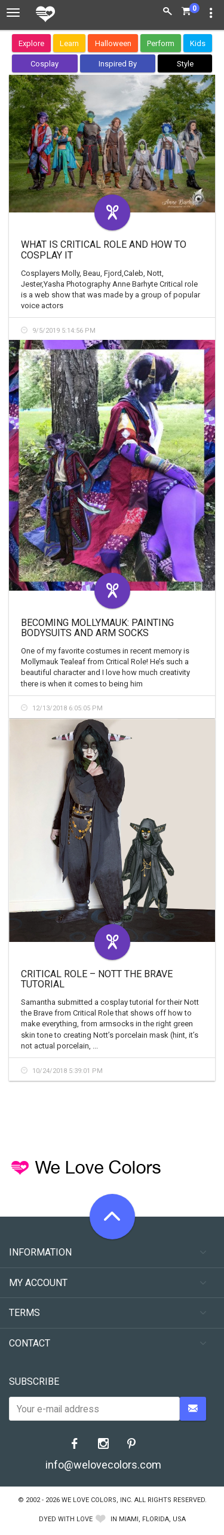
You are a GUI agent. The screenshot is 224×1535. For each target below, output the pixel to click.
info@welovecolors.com (103, 1464)
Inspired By (118, 63)
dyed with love (66, 1519)
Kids (197, 43)
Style (185, 63)
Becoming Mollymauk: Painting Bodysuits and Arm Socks (97, 628)
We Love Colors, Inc (96, 1500)
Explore (31, 43)
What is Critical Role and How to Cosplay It (103, 250)
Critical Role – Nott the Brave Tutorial (97, 979)
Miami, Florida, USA (152, 1519)
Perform (160, 43)
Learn (69, 43)
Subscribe (34, 1381)
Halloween (113, 43)
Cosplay (44, 63)
